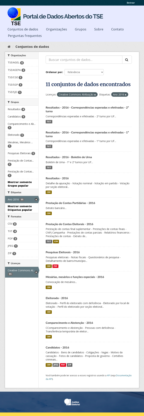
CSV (49, 192)
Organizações (56, 29)
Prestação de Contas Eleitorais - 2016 (69, 224)
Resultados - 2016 (57, 178)
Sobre (98, 29)
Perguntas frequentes (25, 35)
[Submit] (127, 60)
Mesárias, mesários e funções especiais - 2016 (75, 276)
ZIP (69, 365)
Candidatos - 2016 (57, 347)
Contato (117, 29)
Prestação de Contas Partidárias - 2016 (70, 203)
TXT (49, 121)
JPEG (56, 365)
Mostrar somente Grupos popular (20, 183)
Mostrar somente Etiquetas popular (20, 208)
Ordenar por (54, 72)
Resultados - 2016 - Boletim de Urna (69, 157)
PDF (55, 266)
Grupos (80, 29)
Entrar (131, 2)
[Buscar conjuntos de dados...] (84, 60)
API (108, 375)
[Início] (9, 46)
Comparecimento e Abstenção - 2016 (69, 322)
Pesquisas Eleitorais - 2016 (63, 252)
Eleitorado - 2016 (57, 298)
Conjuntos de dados (23, 29)
